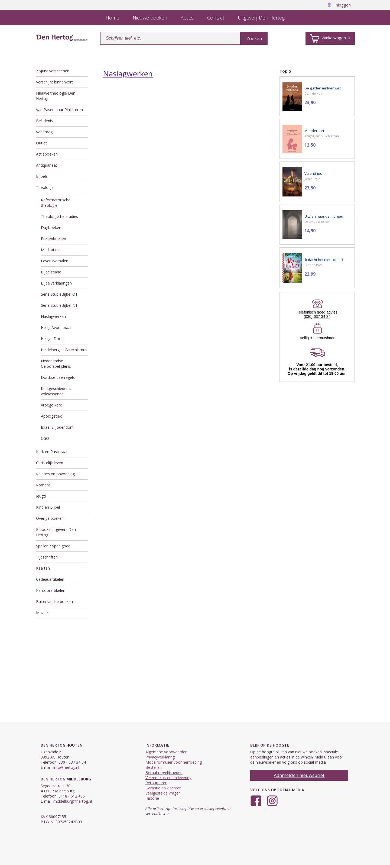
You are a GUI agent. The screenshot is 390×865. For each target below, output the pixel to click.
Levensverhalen (54, 260)
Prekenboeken (53, 238)
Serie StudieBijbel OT (59, 294)
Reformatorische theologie (55, 202)
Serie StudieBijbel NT (59, 305)
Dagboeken (51, 227)
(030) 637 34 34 (317, 316)
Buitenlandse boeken (54, 601)
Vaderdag (44, 131)
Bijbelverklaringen (56, 283)
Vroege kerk (51, 405)
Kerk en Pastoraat (52, 451)
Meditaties (50, 249)
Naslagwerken (53, 316)
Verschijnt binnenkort (54, 82)
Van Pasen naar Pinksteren (59, 109)
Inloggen (339, 5)
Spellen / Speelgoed (53, 545)
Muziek (42, 612)
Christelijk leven (49, 462)
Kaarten (43, 568)
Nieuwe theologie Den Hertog (55, 96)
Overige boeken (50, 518)
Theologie (45, 187)
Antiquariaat (46, 165)
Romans (43, 485)
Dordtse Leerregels (58, 377)
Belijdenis (44, 120)
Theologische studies (59, 216)
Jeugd (41, 496)
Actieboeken (47, 154)
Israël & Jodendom (57, 427)
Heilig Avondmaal (56, 327)
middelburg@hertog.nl (72, 801)
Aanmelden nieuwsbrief (299, 775)
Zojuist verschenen (52, 70)
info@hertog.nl (66, 767)
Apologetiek (51, 416)
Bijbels (42, 176)
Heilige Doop (52, 338)
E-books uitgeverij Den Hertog (56, 532)
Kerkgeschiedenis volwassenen (56, 391)
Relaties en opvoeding (55, 473)
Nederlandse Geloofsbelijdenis (56, 363)
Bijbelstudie (51, 272)
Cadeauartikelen (50, 579)
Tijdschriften (47, 557)
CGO (45, 438)
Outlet (41, 143)
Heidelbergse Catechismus (64, 349)
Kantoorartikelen (50, 590)
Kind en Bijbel (48, 507)
